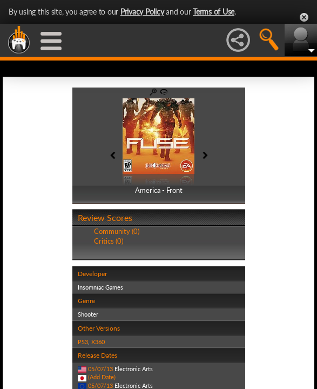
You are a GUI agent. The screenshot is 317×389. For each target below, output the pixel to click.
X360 (98, 341)
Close (304, 17)
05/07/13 (100, 368)
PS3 (83, 341)
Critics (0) (108, 241)
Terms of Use (213, 11)
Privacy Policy (142, 11)
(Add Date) (102, 376)
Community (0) (116, 231)
